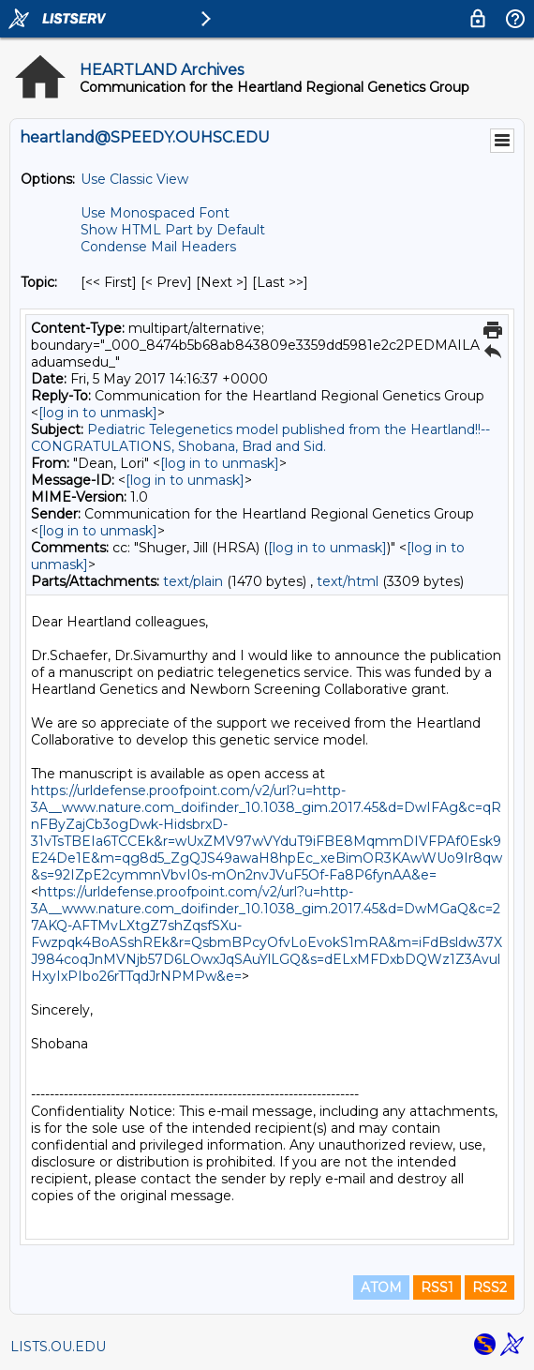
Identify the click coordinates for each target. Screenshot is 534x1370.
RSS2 (489, 1287)
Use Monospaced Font (155, 212)
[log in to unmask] (97, 412)
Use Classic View (134, 179)
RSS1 (437, 1287)
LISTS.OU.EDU (58, 1346)
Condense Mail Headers (158, 246)
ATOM (381, 1287)
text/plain (193, 581)
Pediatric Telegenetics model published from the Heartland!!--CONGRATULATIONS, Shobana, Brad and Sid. (260, 438)
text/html (347, 581)
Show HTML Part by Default (173, 229)
